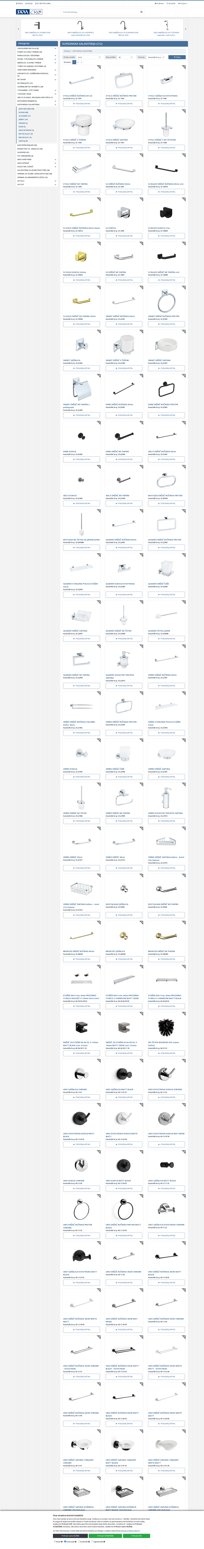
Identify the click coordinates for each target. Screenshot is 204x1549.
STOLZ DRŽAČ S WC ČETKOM (162, 139)
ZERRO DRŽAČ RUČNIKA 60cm (162, 675)
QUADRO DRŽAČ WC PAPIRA (76, 675)
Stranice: (67, 62)
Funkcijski (70, 1541)
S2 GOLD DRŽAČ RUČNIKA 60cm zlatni (81, 228)
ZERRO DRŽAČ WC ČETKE (75, 813)
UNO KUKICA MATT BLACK (118, 1180)
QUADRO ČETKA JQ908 (159, 630)
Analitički (84, 1541)
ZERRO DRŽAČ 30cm (72, 857)
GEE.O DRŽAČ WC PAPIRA (117, 495)
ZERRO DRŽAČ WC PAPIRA (118, 813)
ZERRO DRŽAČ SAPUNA (159, 769)
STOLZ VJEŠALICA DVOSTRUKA (162, 95)
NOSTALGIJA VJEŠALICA (117, 904)
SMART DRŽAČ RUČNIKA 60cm (120, 316)
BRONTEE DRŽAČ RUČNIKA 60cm (78, 951)
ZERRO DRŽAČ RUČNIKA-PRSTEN (121, 721)
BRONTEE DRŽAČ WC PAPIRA (161, 951)
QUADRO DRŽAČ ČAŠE (158, 583)
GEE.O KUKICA (70, 495)
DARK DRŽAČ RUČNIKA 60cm (119, 404)
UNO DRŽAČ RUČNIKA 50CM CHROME (166, 1318)
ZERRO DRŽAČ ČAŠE (115, 769)
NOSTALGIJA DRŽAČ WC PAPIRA (163, 904)
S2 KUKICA (111, 228)
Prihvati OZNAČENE (105, 1536)
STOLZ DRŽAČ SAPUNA (117, 139)
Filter (177, 57)
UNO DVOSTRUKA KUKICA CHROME (165, 1089)
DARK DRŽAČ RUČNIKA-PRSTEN (163, 404)
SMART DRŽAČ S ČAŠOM (117, 360)
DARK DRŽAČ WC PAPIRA (117, 451)
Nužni (58, 1541)
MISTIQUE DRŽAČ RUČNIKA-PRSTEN (165, 495)
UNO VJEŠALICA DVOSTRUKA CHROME (166, 1224)
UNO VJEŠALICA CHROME (75, 1089)
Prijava (182, 3)
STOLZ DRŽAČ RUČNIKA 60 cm (77, 95)
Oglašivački (98, 1541)
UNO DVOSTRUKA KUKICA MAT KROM (166, 1133)
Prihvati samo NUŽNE (70, 1536)
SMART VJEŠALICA (71, 360)
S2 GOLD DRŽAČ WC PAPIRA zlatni (79, 316)
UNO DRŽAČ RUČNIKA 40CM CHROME (123, 1271)
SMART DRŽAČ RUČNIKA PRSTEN (163, 316)
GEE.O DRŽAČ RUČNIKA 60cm (162, 451)
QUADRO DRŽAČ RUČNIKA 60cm (121, 539)
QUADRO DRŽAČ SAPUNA (75, 630)
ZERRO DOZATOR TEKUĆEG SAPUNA (165, 813)
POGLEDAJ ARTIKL (81, 103)
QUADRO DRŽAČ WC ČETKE (118, 630)
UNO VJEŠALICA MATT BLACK (119, 1089)
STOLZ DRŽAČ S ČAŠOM (74, 139)
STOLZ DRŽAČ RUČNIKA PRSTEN (121, 95)
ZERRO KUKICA (70, 769)
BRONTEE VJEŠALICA (115, 951)
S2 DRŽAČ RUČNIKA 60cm (118, 184)
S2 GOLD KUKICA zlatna (74, 272)
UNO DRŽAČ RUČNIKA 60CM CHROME (81, 1413)
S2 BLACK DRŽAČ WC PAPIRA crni (163, 272)
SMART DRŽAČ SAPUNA (159, 360)
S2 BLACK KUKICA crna (159, 228)
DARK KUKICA (69, 451)
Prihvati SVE (137, 1536)
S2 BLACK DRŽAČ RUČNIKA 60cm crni (165, 184)
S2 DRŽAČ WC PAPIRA (116, 272)
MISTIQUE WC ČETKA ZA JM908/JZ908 (81, 539)
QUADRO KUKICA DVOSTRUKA (120, 583)
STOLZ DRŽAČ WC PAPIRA (75, 184)
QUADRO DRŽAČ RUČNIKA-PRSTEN (164, 539)
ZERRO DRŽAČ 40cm (115, 857)
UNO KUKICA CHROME (73, 1180)
